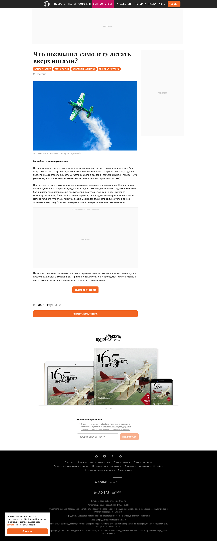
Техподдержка (125, 470)
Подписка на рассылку (89, 420)
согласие (11, 524)
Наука (152, 4)
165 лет (174, 4)
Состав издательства (100, 462)
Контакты (82, 462)
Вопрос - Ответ (102, 4)
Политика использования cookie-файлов (144, 466)
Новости (60, 4)
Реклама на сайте (122, 462)
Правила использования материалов (71, 466)
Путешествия (123, 4)
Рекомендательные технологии (100, 470)
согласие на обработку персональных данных (109, 424)
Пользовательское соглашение (107, 466)
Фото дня (84, 4)
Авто (162, 4)
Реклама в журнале (143, 462)
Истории (140, 4)
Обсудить (40, 75)
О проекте (69, 462)
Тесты (72, 4)
